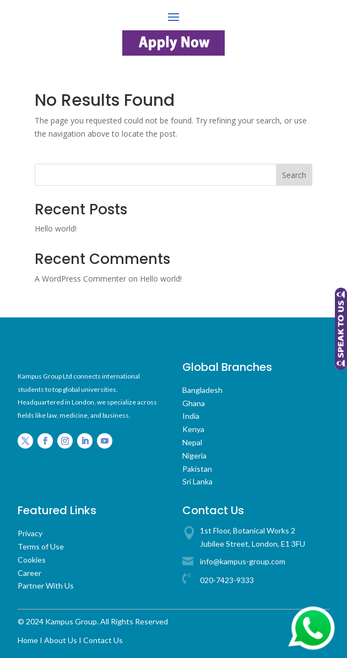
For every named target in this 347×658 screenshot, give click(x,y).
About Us (60, 640)
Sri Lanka (197, 481)
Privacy (30, 533)
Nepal (192, 442)
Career (29, 573)
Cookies (32, 559)
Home (28, 640)
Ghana (193, 403)
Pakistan (197, 468)
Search (294, 175)
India (190, 415)
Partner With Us (46, 585)
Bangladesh (202, 390)
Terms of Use (41, 546)
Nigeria (194, 455)
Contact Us (103, 640)
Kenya (193, 429)
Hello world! (56, 228)
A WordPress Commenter (80, 278)
